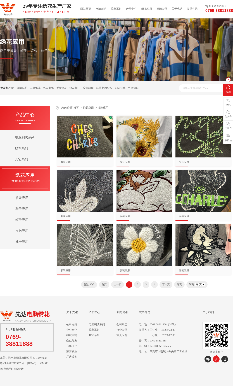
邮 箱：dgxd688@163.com (155, 346)
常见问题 (121, 335)
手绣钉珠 (133, 88)
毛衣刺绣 (48, 88)
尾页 (179, 284)
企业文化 (71, 329)
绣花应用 (146, 8)
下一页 (166, 284)
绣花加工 (75, 88)
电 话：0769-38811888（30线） (158, 324)
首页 (76, 107)
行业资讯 (121, 329)
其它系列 (21, 159)
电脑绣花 (35, 88)
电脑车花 (21, 88)
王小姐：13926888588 (157, 335)
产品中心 (131, 8)
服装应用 (21, 198)
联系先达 (192, 8)
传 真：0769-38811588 (153, 340)
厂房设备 (71, 356)
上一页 (117, 284)
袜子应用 (21, 241)
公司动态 (121, 324)
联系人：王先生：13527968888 (157, 329)
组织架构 (71, 335)
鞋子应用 (21, 209)
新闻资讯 (161, 8)
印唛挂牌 (120, 88)
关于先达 (177, 8)
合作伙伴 (71, 346)
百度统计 (18, 369)
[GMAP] (43, 363)
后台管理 (6, 369)
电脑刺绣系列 (24, 137)
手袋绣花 (61, 88)
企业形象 (71, 340)
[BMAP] (31, 363)
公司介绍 (71, 324)
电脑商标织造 (104, 88)
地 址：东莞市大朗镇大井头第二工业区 (163, 351)
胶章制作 (88, 88)
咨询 (228, 89)
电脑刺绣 (101, 8)
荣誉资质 (71, 351)
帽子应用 (21, 220)
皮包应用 (21, 230)
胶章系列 (116, 8)
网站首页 (85, 8)
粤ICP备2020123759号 (12, 363)
